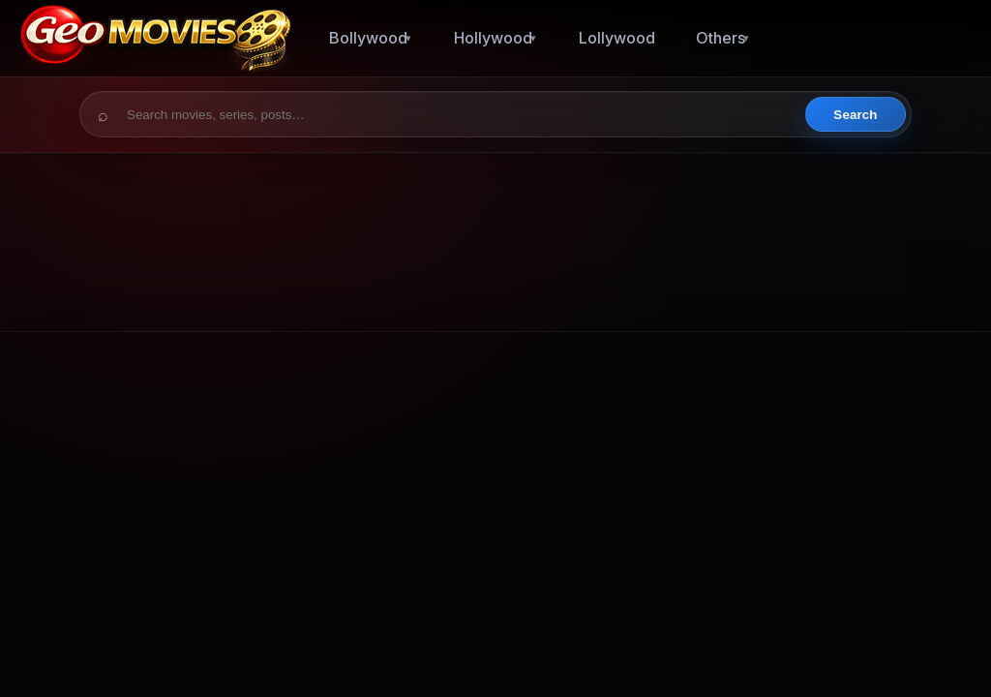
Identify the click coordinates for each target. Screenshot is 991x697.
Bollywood (368, 37)
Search (855, 114)
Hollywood (493, 37)
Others (720, 37)
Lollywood (617, 37)
